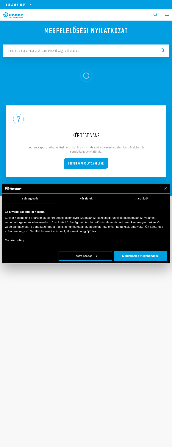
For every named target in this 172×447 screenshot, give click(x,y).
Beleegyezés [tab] (29, 198)
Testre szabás (85, 255)
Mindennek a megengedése (140, 255)
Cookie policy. (15, 240)
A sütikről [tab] (141, 198)
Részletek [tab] (86, 198)
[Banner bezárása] (166, 188)
